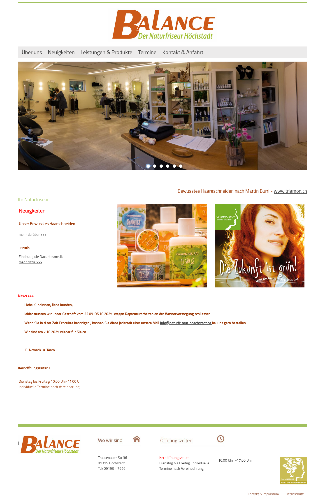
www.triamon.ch (290, 190)
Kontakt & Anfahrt (182, 52)
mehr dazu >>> (30, 261)
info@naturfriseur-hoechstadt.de (186, 322)
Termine (147, 52)
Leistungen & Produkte (106, 52)
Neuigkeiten (61, 52)
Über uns (32, 52)
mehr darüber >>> (33, 234)
